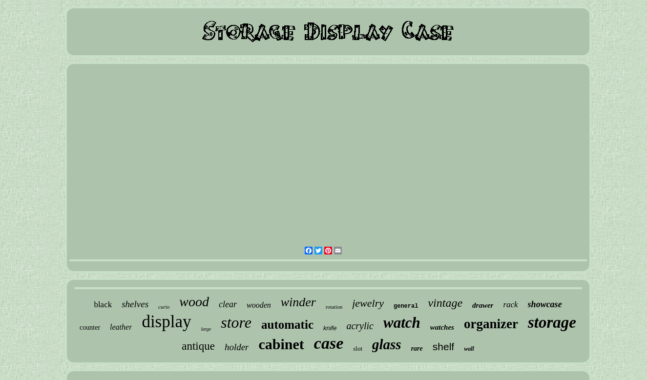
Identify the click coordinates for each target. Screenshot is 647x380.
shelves (135, 304)
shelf (443, 346)
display (166, 321)
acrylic (360, 325)
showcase (545, 304)
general (406, 306)
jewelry (368, 303)
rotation (334, 307)
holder (237, 347)
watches (442, 327)
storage (552, 322)
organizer (491, 324)
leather (121, 327)
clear (228, 304)
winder (298, 302)
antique (198, 346)
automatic (287, 324)
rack (510, 304)
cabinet (281, 344)
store (236, 322)
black (103, 304)
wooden (259, 305)
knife (329, 328)
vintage (445, 302)
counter (90, 327)
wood (194, 301)
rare (417, 348)
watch (401, 322)
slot (357, 348)
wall (469, 348)
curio (163, 307)
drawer (482, 305)
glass (386, 344)
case (328, 343)
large (206, 329)
